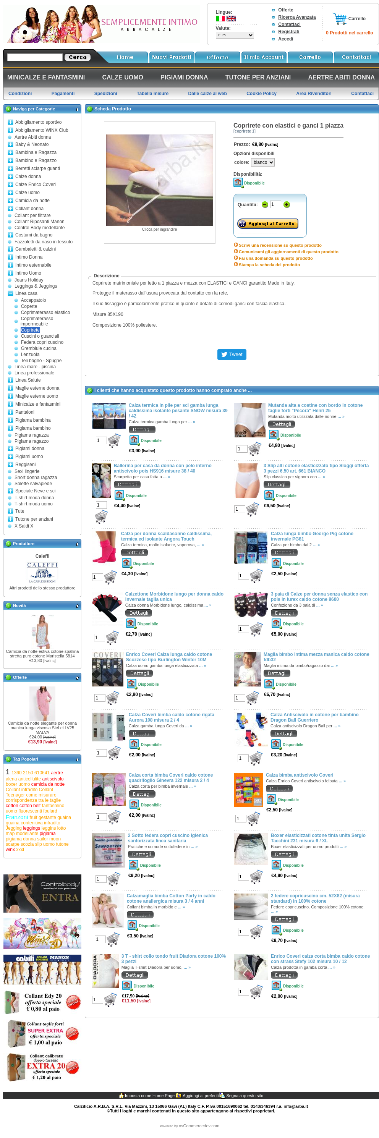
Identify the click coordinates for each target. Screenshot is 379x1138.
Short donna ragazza (36, 477)
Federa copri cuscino (42, 342)
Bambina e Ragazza (36, 152)
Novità (19, 605)
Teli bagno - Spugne (41, 360)
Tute (19, 511)
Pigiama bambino (33, 428)
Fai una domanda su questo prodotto (276, 258)
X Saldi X (24, 526)
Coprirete (30, 330)
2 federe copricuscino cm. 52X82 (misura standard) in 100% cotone (315, 898)
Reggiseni (25, 464)
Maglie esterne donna (37, 388)
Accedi (285, 39)
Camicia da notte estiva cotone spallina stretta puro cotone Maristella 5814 (42, 653)
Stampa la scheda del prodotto (269, 264)
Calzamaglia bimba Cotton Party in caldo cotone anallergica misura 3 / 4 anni (171, 898)
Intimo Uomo (28, 273)
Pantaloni (24, 412)
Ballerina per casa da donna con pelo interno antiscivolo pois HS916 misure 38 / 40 (163, 468)
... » (191, 421)
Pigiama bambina (33, 420)
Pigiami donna (29, 448)
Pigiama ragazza (32, 435)
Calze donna (28, 176)
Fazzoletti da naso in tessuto (44, 241)
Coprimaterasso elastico (45, 312)
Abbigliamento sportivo (38, 122)
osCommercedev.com (199, 1125)
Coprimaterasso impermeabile (37, 321)
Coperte (29, 306)
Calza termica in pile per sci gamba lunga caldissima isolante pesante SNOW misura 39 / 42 (178, 411)
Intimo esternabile (33, 265)
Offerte (285, 10)
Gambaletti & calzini (35, 249)
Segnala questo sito (244, 1095)
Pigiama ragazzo (32, 441)
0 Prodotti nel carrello (349, 33)
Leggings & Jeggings (36, 286)
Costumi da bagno (33, 235)
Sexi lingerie (27, 471)
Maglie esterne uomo (36, 396)
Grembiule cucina (39, 348)
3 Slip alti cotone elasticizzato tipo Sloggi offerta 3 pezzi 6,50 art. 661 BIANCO (316, 468)
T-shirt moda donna (34, 497)
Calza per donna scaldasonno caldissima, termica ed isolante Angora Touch (166, 536)
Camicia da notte (32, 200)
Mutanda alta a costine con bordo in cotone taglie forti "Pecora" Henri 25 (315, 408)
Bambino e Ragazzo (36, 160)
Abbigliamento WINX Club (41, 130)
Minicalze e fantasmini (37, 404)
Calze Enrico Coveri (35, 184)
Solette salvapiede (33, 483)
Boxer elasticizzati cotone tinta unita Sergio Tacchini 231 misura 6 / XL (318, 838)
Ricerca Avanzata (297, 17)
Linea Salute (28, 380)
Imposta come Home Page (150, 1095)
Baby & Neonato (32, 144)
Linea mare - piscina (35, 366)
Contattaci (289, 24)
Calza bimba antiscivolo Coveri (300, 775)
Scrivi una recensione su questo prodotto (280, 245)
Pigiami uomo (29, 456)
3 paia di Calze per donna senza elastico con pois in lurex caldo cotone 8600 (319, 596)
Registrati (288, 31)
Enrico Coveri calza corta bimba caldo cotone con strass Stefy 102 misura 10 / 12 (320, 958)
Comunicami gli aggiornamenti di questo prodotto (289, 251)
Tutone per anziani (34, 519)
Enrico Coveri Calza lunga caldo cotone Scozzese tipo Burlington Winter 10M (169, 657)
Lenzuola (30, 354)
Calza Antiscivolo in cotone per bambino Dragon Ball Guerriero (314, 717)
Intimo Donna (28, 257)
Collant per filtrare (33, 215)
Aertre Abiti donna (33, 137)
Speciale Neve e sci (35, 491)
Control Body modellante (40, 227)
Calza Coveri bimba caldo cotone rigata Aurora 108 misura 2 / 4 (171, 717)
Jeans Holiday (29, 280)
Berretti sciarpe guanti (37, 168)
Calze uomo (27, 192)
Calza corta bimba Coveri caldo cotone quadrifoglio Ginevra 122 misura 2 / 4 (171, 777)
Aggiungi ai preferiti (201, 1095)
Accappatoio (33, 300)
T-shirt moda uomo (34, 504)
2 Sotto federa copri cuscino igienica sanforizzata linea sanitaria (168, 838)
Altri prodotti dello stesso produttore (42, 588)
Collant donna (29, 208)
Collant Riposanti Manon (40, 221)
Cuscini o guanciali (40, 336)
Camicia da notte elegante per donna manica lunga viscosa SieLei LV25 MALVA (42, 728)
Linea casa (26, 293)
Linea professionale (34, 373)
